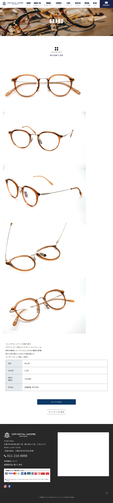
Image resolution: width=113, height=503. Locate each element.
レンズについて (68, 4)
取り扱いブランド (48, 4)
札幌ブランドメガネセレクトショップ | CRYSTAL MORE (57, 497)
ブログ (95, 4)
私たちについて (37, 4)
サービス (59, 4)
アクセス (78, 4)
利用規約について (10, 461)
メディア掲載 (87, 4)
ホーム (28, 4)
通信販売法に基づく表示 (13, 464)
